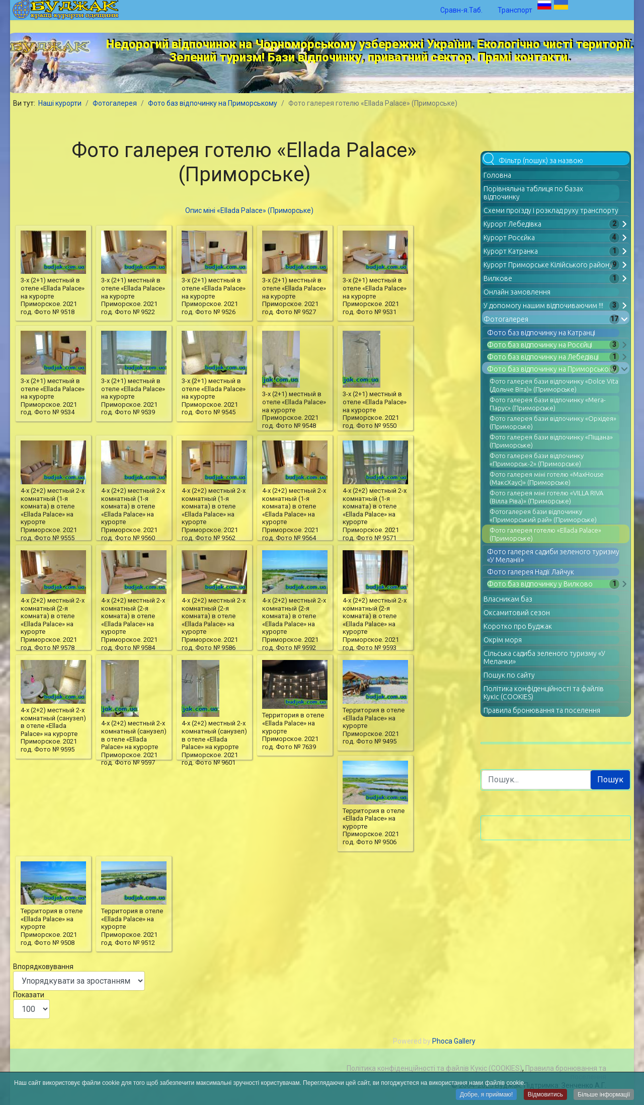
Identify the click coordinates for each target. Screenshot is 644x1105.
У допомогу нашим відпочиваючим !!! (543, 306)
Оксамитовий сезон (517, 613)
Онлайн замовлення (517, 292)
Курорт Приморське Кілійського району (548, 265)
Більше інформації (604, 1094)
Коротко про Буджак (518, 626)
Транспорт (515, 10)
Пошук (610, 779)
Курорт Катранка (511, 251)
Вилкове (498, 278)
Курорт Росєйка (509, 238)
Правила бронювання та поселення (542, 710)
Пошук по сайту (509, 675)
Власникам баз (508, 599)
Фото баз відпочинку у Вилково (540, 584)
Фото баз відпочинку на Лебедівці (543, 357)
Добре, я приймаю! (486, 1094)
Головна (497, 175)
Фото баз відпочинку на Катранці (541, 333)
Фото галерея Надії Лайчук (530, 572)
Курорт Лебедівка (512, 224)
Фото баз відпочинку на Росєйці (539, 345)
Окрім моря (503, 640)
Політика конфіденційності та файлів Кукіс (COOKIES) (434, 1068)
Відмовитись (545, 1094)
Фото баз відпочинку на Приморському (552, 369)
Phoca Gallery (453, 1041)
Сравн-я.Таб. (461, 10)
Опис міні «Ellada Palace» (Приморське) (249, 210)
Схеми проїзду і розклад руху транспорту (551, 210)
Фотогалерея (506, 319)
